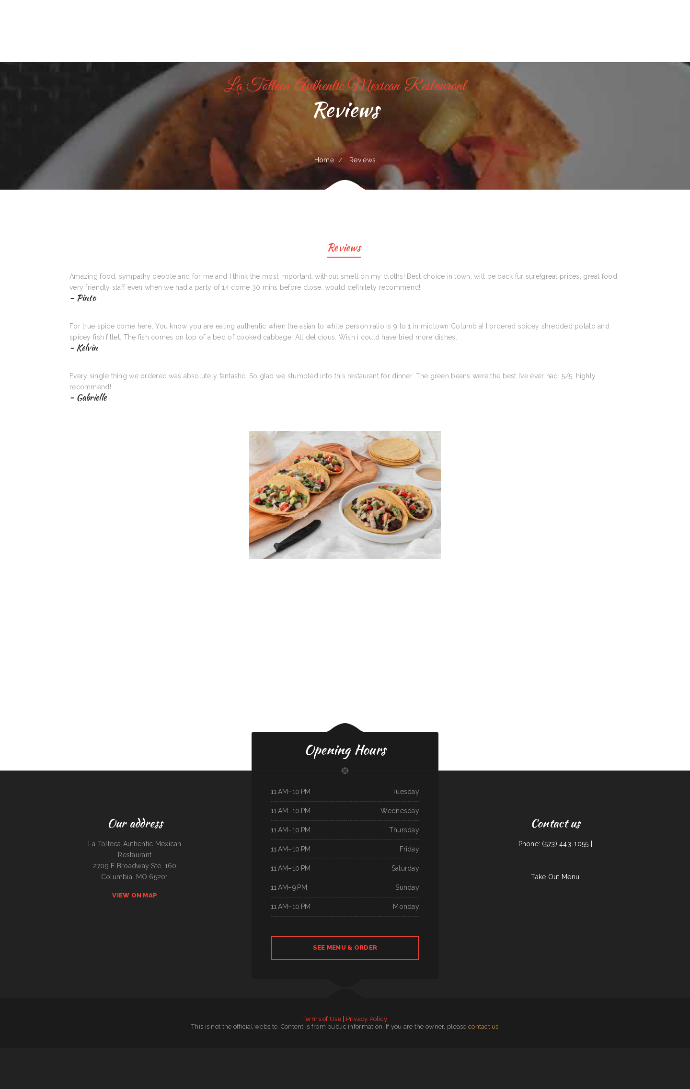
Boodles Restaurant (312, 1053)
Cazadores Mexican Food (411, 1064)
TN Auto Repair (683, 1053)
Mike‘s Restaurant (302, 1064)
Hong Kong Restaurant (565, 1053)
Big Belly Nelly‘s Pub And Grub (385, 1053)
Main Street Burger (74, 1053)
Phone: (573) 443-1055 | (555, 844)
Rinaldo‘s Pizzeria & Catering (511, 1053)
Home (324, 160)
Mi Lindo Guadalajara (314, 1064)
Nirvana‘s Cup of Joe (620, 1053)
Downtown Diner (489, 1053)
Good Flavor (4, 1053)
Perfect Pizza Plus (233, 1053)
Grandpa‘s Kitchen (275, 1064)
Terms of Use (321, 1018)
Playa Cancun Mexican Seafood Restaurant (586, 1053)
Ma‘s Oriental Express (605, 1053)
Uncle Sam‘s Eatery (120, 1053)
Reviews (344, 248)
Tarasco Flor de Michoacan (104, 1053)
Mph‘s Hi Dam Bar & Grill (647, 1053)
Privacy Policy (367, 1018)
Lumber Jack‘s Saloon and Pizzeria (153, 1053)
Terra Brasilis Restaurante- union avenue (440, 1053)
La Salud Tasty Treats (348, 1064)
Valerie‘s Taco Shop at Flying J (366, 1064)
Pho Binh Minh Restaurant (134, 1053)
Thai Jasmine (673, 1053)
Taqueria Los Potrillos (298, 1053)
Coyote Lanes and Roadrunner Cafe (203, 1053)
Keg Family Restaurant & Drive (46, 1053)
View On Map (134, 895)
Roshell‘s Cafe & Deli (288, 1064)
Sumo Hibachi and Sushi (171, 1053)
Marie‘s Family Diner (221, 1053)
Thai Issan (23, 1053)
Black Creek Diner (332, 1053)
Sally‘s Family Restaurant (347, 1053)
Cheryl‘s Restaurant (185, 1053)
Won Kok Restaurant (551, 1053)
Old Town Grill (632, 1053)
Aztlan (324, 1064)
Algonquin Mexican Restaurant (384, 1064)
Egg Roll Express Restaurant (272, 1053)
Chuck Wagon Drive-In (420, 1053)
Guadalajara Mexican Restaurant (365, 1053)
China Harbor (398, 1064)
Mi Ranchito (322, 1053)
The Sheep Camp (14, 1053)
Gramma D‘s (286, 1053)
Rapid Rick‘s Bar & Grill (333, 1064)
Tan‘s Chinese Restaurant (88, 1053)
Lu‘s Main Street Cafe (662, 1053)
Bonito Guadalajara (407, 1053)
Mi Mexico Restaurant (257, 1053)
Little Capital (32, 1053)
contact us (483, 1026)
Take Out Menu (555, 877)
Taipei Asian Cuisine (538, 1053)
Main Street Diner (526, 1053)
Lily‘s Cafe (499, 1053)
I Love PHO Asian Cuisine (475, 1053)
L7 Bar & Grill (245, 1053)
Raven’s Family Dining (460, 1053)
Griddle (398, 1053)
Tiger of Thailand (62, 1053)
